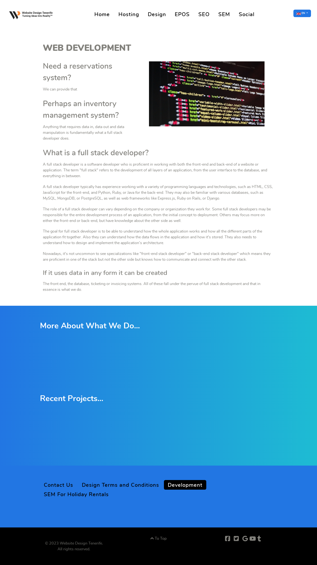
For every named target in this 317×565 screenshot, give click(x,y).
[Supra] (31, 14)
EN (301, 13)
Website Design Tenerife (81, 543)
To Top (158, 538)
